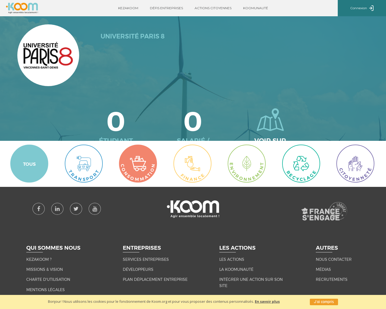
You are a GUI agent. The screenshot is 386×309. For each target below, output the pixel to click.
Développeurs (138, 269)
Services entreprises (146, 259)
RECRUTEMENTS (332, 279)
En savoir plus (267, 301)
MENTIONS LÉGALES (45, 289)
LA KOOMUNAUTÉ (236, 269)
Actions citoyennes (213, 8)
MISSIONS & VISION (44, 269)
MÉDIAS (323, 269)
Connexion (362, 8)
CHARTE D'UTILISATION (48, 279)
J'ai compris (324, 301)
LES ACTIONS (231, 259)
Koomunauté (255, 8)
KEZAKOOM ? (39, 259)
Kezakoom (128, 8)
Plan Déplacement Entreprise (155, 279)
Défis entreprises (166, 8)
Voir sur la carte (270, 128)
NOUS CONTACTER (334, 259)
